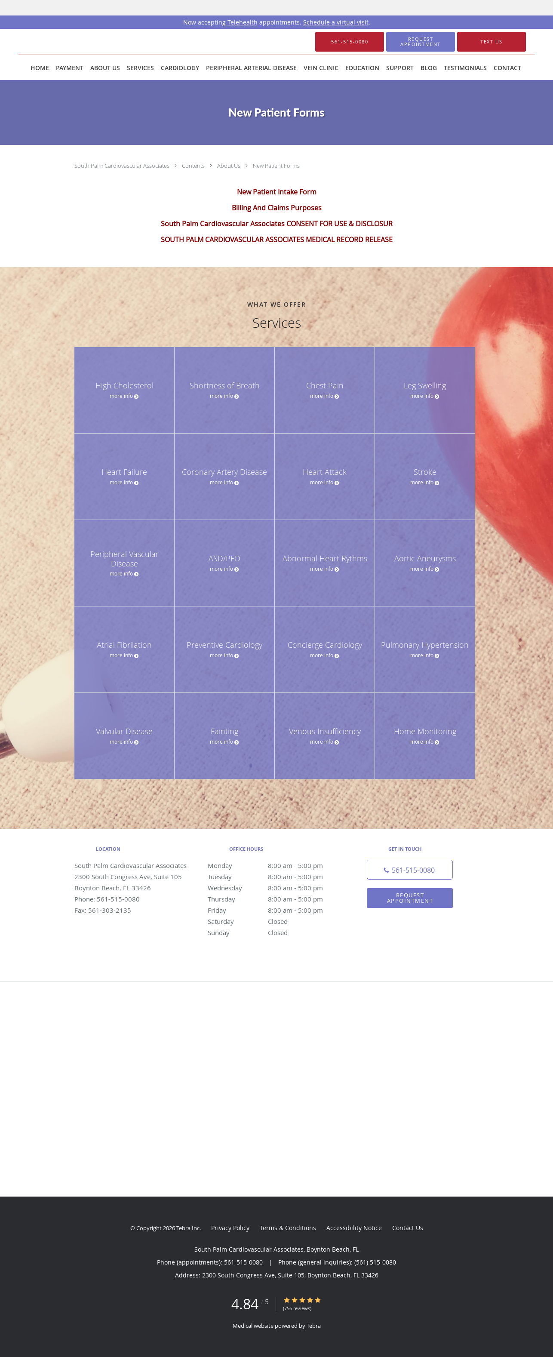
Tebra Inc (188, 1228)
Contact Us (407, 1228)
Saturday (274, 921)
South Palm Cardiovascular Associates (122, 165)
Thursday (274, 899)
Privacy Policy (230, 1228)
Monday (274, 865)
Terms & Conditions (288, 1228)
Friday (274, 910)
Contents (194, 165)
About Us (229, 165)
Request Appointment (410, 898)
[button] (420, 42)
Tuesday (274, 876)
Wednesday (274, 887)
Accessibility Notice (354, 1228)
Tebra (314, 1325)
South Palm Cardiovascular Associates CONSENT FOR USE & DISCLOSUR (277, 223)
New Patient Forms (276, 165)
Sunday (274, 932)
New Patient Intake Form (276, 192)
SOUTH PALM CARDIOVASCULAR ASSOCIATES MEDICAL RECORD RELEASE (277, 239)
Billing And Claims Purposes (277, 207)
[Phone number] (410, 870)
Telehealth (242, 22)
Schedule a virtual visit (336, 22)
